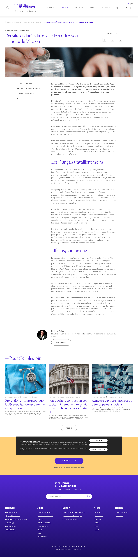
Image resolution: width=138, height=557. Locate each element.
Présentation (50, 8)
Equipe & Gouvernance (13, 516)
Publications (99, 516)
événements (66, 508)
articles (40, 508)
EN (132, 4)
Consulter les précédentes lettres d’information (69, 468)
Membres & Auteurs (12, 512)
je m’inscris (66, 461)
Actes (96, 526)
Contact (83, 546)
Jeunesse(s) (10, 523)
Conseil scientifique (122, 512)
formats (97, 508)
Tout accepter (98, 440)
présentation (10, 508)
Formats (92, 8)
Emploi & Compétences (32, 22)
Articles (65, 8)
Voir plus (69, 428)
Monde (40, 530)
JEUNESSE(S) (106, 8)
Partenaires (119, 516)
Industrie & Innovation (44, 523)
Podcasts (98, 519)
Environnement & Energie (45, 516)
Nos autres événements (71, 519)
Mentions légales (57, 546)
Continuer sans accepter (98, 449)
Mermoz (97, 512)
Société (40, 533)
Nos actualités (42, 537)
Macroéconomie (43, 526)
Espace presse (10, 530)
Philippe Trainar (29, 93)
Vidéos (97, 523)
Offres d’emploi (11, 526)
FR (129, 4)
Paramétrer (98, 445)
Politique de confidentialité (71, 546)
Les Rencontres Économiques (73, 516)
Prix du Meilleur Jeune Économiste (17, 519)
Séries (97, 530)
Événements (79, 8)
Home (9, 22)
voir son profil (61, 342)
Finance (40, 519)
